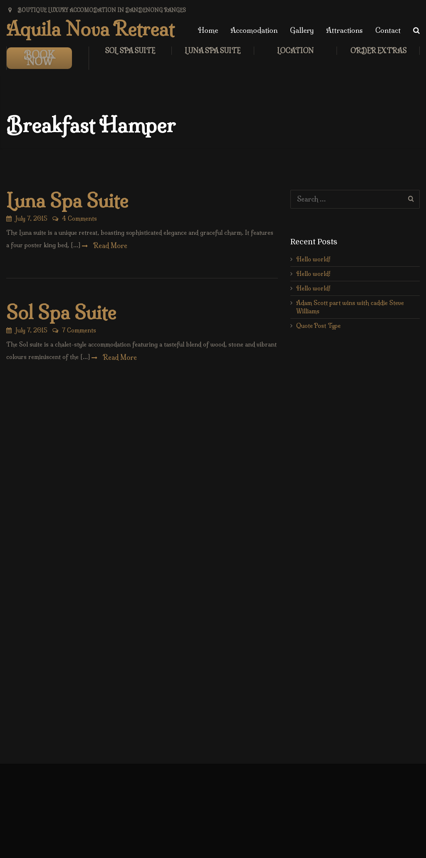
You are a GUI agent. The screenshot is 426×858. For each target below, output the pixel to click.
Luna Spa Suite (212, 51)
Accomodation (253, 30)
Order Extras (378, 51)
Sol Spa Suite (130, 51)
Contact (388, 30)
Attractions (344, 30)
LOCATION (295, 51)
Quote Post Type (318, 325)
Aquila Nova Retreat (90, 29)
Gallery (302, 30)
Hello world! (313, 259)
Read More (109, 245)
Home (208, 30)
